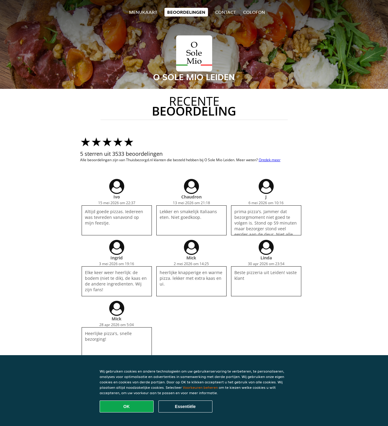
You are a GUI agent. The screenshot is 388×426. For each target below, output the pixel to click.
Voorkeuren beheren (200, 387)
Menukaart (143, 12)
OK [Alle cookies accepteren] (126, 406)
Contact (225, 12)
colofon (254, 12)
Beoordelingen (186, 12)
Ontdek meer (270, 159)
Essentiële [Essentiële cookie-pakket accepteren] (185, 406)
